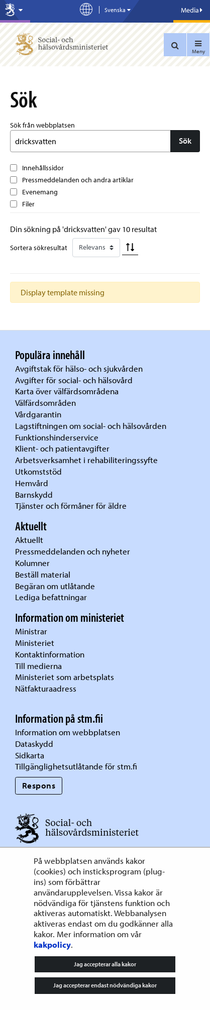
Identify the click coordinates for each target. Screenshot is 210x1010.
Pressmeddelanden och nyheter (72, 551)
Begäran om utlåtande (55, 586)
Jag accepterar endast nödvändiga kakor (105, 985)
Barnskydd (34, 494)
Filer (28, 203)
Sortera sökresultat (38, 247)
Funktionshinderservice (56, 437)
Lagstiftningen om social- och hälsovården (90, 425)
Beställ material (42, 574)
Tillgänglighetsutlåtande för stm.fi (76, 766)
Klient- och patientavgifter (62, 448)
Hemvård (31, 483)
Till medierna (38, 665)
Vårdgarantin (38, 414)
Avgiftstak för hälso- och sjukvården (79, 368)
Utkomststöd (38, 471)
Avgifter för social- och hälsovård (74, 380)
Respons (39, 785)
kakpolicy (52, 944)
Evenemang (40, 191)
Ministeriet (34, 642)
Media (191, 10)
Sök (185, 141)
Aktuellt (29, 539)
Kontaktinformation (49, 654)
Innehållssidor (43, 167)
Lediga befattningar (51, 597)
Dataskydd (34, 743)
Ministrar (31, 631)
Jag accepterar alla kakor (105, 964)
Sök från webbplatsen (42, 125)
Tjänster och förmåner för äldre (71, 505)
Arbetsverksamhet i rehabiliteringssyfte (87, 460)
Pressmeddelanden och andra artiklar (78, 179)
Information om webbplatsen (67, 732)
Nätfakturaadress (45, 688)
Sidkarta (29, 755)
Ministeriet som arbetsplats (64, 676)
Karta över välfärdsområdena (67, 391)
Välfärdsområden (45, 402)
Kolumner (32, 562)
